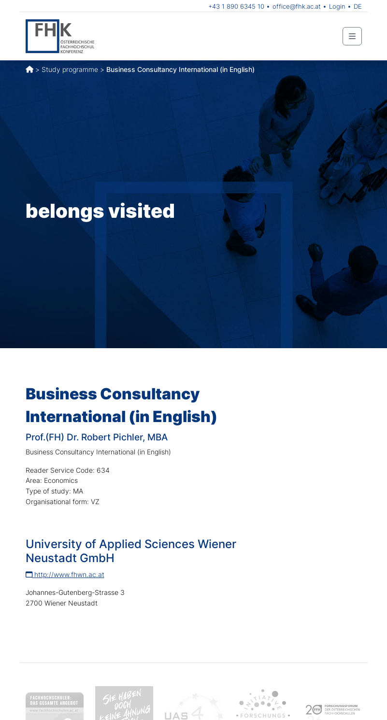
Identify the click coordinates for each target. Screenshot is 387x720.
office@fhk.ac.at (296, 6)
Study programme (70, 69)
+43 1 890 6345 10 (236, 6)
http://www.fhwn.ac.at (65, 574)
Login (337, 6)
